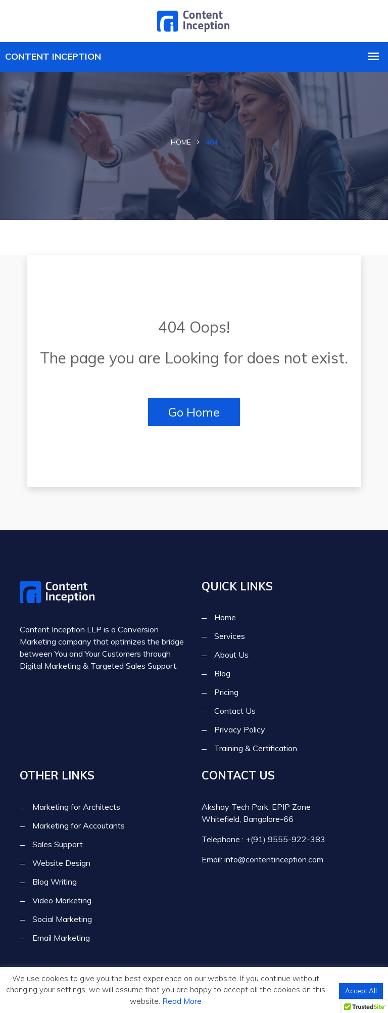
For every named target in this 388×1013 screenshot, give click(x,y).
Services (229, 636)
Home (181, 142)
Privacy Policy (239, 730)
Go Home (194, 412)
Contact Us (235, 711)
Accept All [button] (361, 991)
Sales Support (57, 844)
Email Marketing (61, 938)
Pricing (226, 692)
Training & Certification (255, 749)
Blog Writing (54, 882)
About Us (231, 655)
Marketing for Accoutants (78, 825)
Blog (222, 674)
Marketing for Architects (76, 807)
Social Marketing (62, 919)
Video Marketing (61, 900)
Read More (182, 1001)
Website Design (61, 863)
